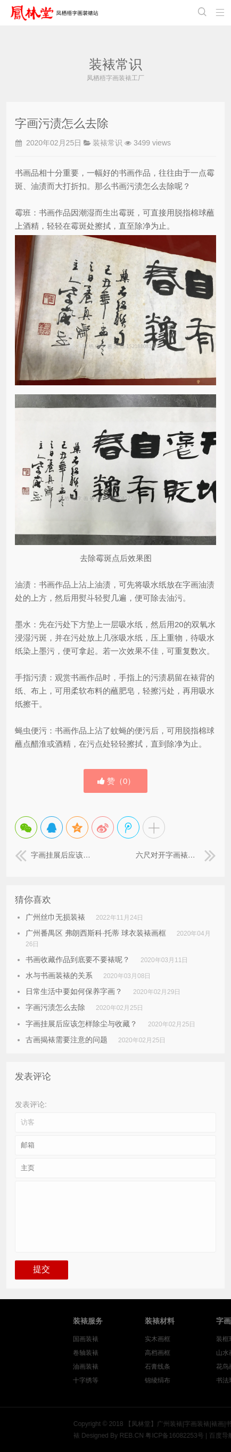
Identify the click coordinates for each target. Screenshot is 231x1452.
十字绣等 (128, 1380)
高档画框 (199, 1352)
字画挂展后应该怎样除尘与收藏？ (55, 855)
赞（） (116, 780)
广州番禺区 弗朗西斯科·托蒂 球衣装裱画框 (96, 933)
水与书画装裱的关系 (59, 975)
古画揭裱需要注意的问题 (67, 1039)
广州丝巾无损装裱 (55, 917)
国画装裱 (128, 1339)
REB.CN (176, 1435)
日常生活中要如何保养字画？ (74, 991)
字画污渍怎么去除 (55, 1007)
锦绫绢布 (199, 1380)
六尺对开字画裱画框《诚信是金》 (176, 855)
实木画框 (199, 1339)
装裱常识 (107, 143)
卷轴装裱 (128, 1352)
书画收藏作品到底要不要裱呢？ (78, 959)
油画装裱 (128, 1366)
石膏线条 (199, 1366)
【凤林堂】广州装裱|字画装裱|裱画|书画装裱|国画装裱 (55, 13)
